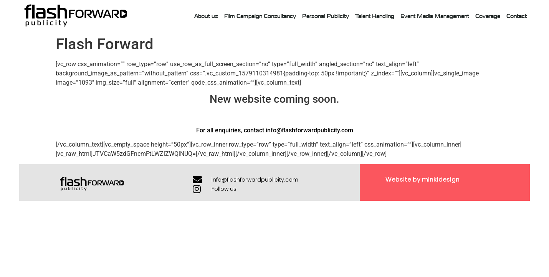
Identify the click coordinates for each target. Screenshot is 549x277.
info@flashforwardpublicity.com (309, 130)
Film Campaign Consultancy (260, 15)
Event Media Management (434, 15)
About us (206, 15)
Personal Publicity (325, 15)
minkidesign (441, 179)
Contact (516, 15)
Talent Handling (374, 15)
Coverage (487, 15)
